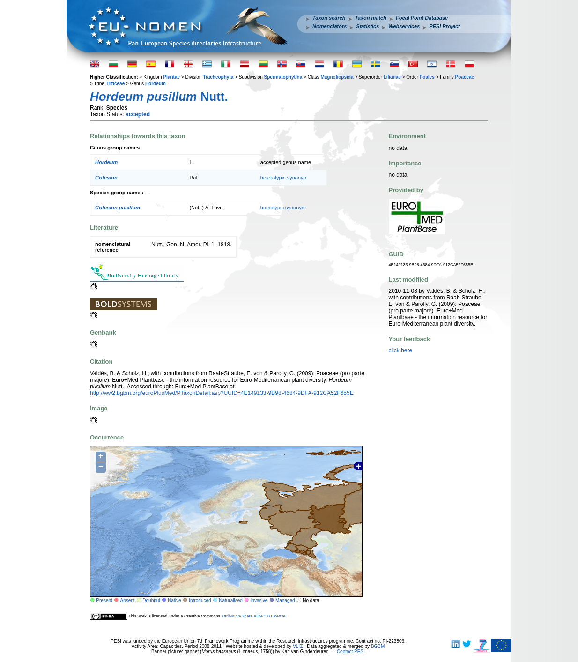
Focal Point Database (422, 18)
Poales (427, 77)
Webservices (404, 26)
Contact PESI (351, 651)
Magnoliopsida (336, 77)
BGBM (378, 646)
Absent (127, 600)
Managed (285, 600)
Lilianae (392, 77)
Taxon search (329, 18)
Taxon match (370, 18)
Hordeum (155, 83)
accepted (138, 114)
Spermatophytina (283, 77)
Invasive (259, 600)
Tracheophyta (218, 77)
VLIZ (298, 646)
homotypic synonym (283, 207)
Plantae (171, 77)
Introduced (200, 600)
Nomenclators (329, 26)
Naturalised (231, 600)
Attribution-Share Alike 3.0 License (253, 616)
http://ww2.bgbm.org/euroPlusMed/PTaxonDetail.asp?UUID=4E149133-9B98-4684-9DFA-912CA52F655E (222, 393)
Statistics (367, 26)
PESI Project (444, 26)
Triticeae (115, 83)
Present (104, 600)
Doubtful (151, 600)
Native (174, 600)
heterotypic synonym (284, 177)
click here (401, 350)
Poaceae (464, 77)
